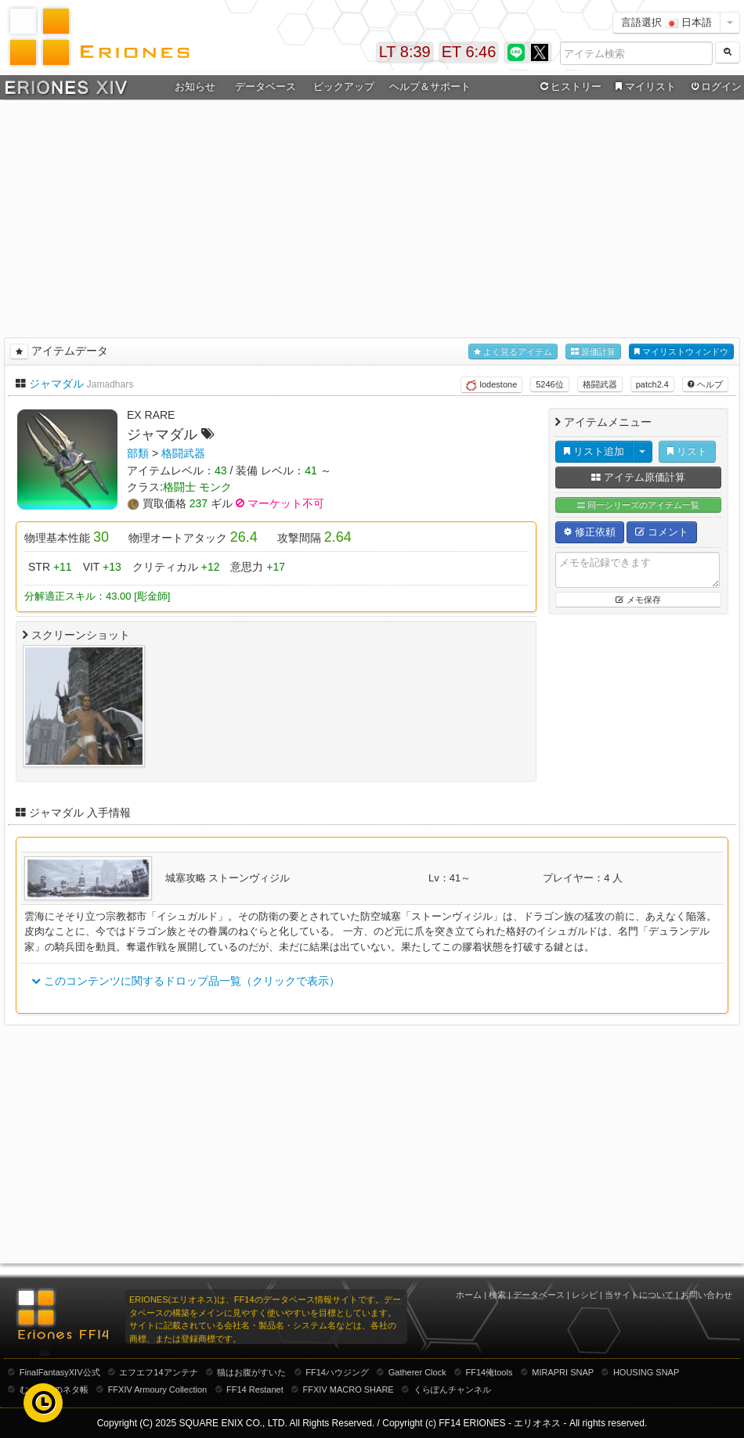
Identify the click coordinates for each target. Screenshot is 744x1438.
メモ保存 (638, 599)
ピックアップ (343, 86)
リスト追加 (594, 451)
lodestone (491, 385)
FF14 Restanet (255, 1389)
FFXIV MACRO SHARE (348, 1389)
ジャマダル (56, 383)
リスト (687, 451)
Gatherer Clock (417, 1372)
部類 (138, 453)
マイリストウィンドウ (681, 352)
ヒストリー (569, 87)
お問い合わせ (706, 1294)
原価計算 (593, 352)
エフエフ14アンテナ (158, 1372)
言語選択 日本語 (666, 22)
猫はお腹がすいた (251, 1372)
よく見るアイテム (513, 352)
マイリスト (643, 87)
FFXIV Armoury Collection (158, 1389)
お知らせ (195, 86)
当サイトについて (639, 1294)
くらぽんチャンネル (452, 1389)
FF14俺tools (489, 1372)
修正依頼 (590, 532)
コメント (661, 532)
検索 (497, 1294)
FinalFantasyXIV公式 (60, 1372)
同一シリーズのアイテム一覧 (638, 505)
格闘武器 (600, 384)
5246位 (549, 384)
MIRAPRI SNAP (563, 1372)
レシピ (585, 1294)
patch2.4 (652, 384)
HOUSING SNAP (646, 1372)
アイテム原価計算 (638, 477)
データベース (265, 86)
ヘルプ (705, 384)
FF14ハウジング (337, 1372)
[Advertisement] (372, 216)
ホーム (469, 1294)
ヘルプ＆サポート (430, 86)
